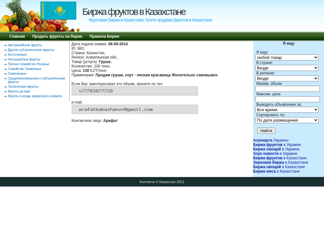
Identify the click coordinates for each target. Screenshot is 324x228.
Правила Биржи (104, 36)
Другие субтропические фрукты (31, 50)
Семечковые (17, 73)
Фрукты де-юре (19, 91)
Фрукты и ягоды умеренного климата (35, 96)
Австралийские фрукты (25, 45)
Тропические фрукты (23, 86)
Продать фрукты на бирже (57, 36)
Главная (17, 36)
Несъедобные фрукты (24, 59)
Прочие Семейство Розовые (28, 64)
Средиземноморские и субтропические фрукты (36, 80)
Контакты (147, 182)
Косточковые (17, 54)
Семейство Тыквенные (24, 69)
